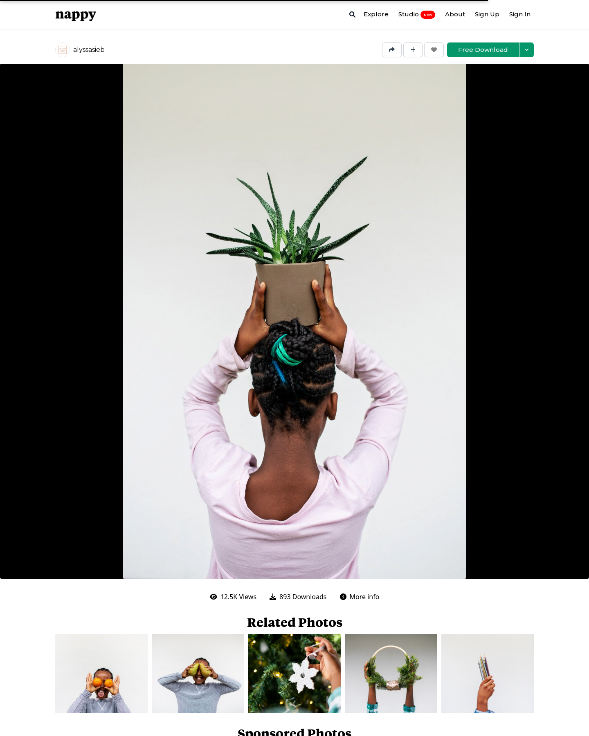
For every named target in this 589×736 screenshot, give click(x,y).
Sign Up (487, 14)
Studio (416, 14)
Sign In (520, 14)
